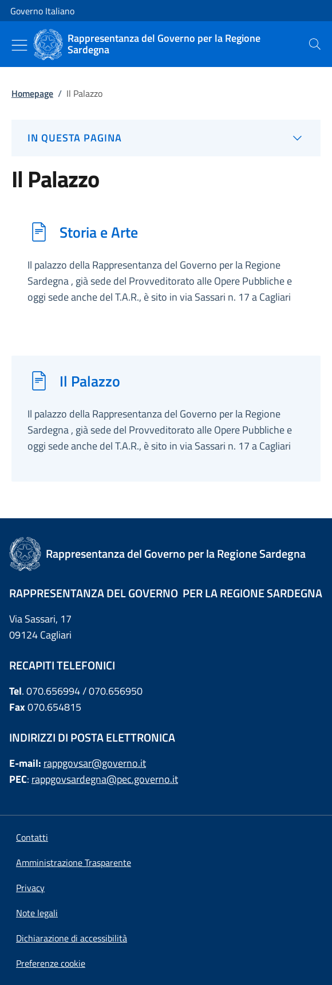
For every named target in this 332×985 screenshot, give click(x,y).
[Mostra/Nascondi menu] (19, 45)
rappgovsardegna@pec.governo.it (104, 779)
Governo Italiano (42, 11)
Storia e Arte (99, 231)
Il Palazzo (90, 380)
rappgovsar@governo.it (95, 763)
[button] (50, 963)
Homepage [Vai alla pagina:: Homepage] (32, 93)
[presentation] (315, 44)
